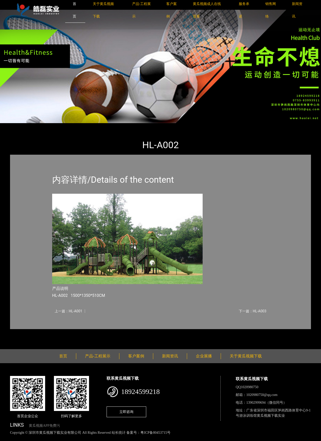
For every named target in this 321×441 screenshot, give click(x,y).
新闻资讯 (170, 356)
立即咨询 (126, 412)
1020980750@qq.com (262, 395)
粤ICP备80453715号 (155, 432)
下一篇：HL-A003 (252, 311)
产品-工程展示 (40, 126)
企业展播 (204, 356)
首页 (19, 126)
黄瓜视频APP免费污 (44, 425)
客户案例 (136, 356)
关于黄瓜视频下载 (246, 356)
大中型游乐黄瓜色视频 (76, 126)
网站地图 (7, 438)
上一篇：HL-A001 (68, 311)
